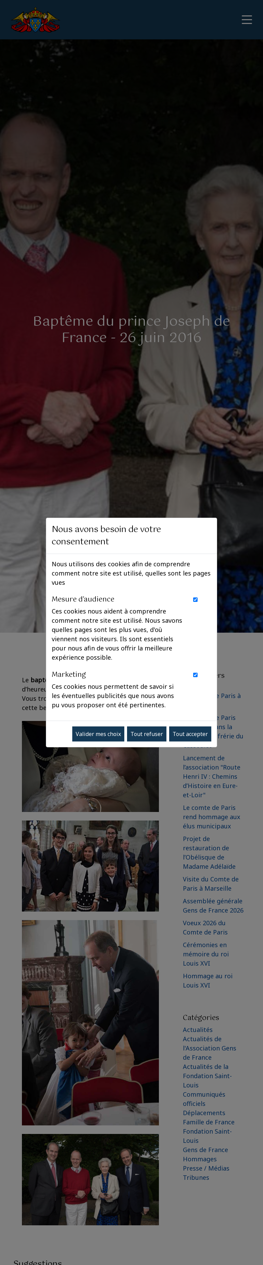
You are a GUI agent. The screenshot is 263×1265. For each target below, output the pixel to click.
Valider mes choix (98, 734)
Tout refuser (146, 734)
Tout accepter (190, 734)
